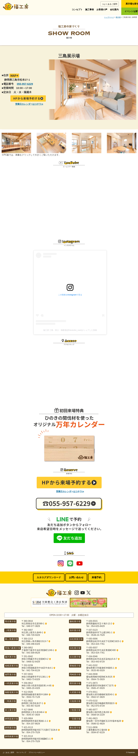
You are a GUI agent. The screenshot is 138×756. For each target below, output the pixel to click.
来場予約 (96, 577)
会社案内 (114, 9)
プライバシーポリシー (37, 752)
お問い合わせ (76, 577)
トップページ (109, 17)
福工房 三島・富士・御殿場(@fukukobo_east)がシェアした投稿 (70, 330)
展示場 (118, 17)
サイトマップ (21, 752)
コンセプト (77, 9)
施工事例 (89, 9)
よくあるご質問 (110, 4)
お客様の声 (101, 9)
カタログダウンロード (49, 577)
